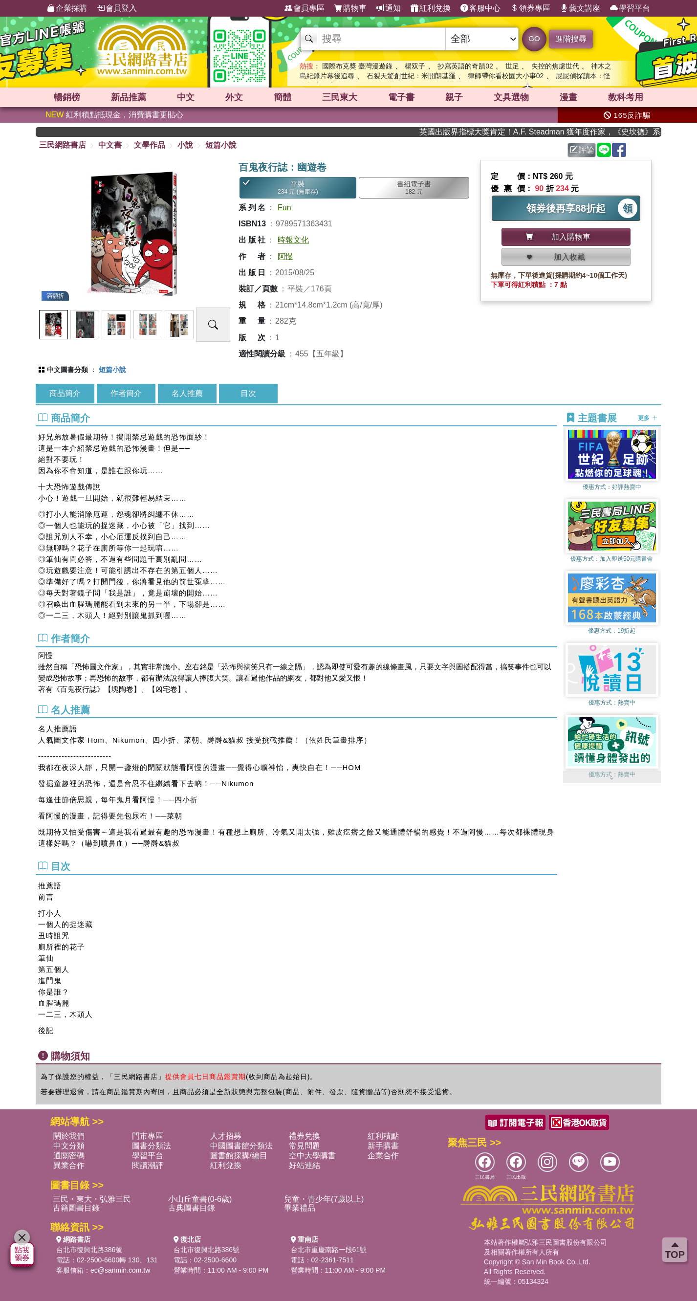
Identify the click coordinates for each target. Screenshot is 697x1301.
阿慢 (285, 256)
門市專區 (147, 1136)
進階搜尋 (571, 39)
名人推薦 (187, 393)
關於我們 (69, 1136)
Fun (284, 207)
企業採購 (67, 8)
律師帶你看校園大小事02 (506, 76)
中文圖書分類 (67, 370)
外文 (234, 97)
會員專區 (304, 8)
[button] (612, 778)
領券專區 (530, 8)
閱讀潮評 (147, 1165)
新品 (128, 97)
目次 (248, 393)
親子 (454, 97)
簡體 (282, 97)
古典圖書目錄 (191, 1208)
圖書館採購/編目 (238, 1155)
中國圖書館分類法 (241, 1146)
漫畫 (568, 97)
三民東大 (339, 97)
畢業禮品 (299, 1208)
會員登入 (117, 8)
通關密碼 (69, 1155)
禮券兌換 (304, 1136)
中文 (186, 97)
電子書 (401, 97)
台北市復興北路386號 (89, 1250)
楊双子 (415, 66)
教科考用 (625, 97)
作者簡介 (126, 393)
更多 (647, 418)
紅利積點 (383, 1136)
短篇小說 (221, 145)
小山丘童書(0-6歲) (200, 1199)
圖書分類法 (151, 1146)
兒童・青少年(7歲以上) (324, 1199)
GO (534, 38)
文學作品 (149, 145)
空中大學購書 (312, 1155)
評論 (582, 150)
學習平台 (630, 8)
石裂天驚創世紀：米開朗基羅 (411, 76)
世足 (512, 66)
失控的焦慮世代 (555, 66)
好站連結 (304, 1165)
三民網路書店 (62, 145)
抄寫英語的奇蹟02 (465, 66)
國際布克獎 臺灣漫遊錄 (357, 66)
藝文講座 (580, 8)
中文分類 (69, 1146)
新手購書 (383, 1146)
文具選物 (511, 97)
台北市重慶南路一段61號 (329, 1250)
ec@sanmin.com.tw (120, 1270)
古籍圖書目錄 (76, 1208)
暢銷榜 (67, 97)
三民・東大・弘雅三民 (92, 1199)
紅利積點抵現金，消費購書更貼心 (114, 114)
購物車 (350, 8)
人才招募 (225, 1136)
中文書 (110, 145)
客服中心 (480, 8)
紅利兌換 (431, 8)
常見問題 (304, 1146)
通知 (388, 8)
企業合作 (383, 1155)
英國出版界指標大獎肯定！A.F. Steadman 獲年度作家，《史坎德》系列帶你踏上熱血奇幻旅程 (549, 132)
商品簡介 (65, 393)
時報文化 (293, 240)
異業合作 (69, 1165)
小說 (185, 145)
